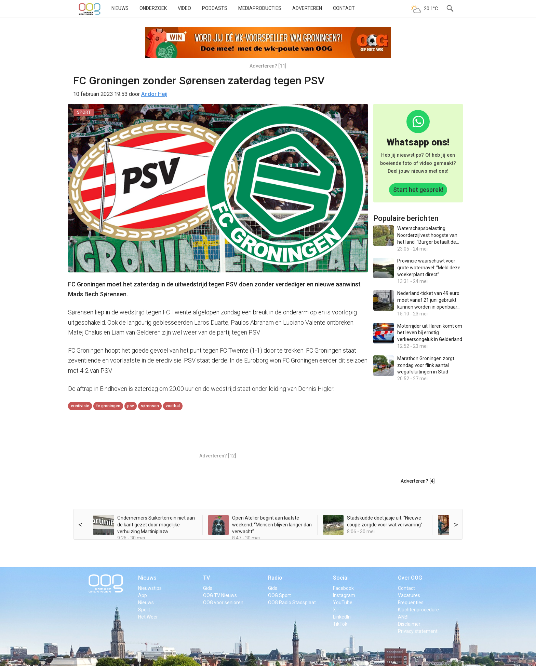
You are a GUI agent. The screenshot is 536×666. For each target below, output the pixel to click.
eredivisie (80, 405)
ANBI (403, 617)
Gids (207, 588)
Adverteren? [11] (268, 66)
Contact (344, 8)
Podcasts (214, 8)
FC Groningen (108, 405)
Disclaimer (409, 624)
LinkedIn (342, 617)
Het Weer (148, 617)
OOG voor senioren (223, 602)
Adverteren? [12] (217, 455)
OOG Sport (279, 595)
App (142, 595)
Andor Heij (154, 94)
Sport (144, 609)
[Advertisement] (217, 432)
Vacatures (409, 595)
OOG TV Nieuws (220, 595)
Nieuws (120, 8)
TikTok (340, 624)
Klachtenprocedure (418, 609)
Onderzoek (153, 8)
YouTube (342, 602)
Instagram (344, 595)
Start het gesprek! (418, 189)
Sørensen (150, 405)
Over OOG (410, 578)
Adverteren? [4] (418, 481)
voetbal (173, 405)
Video (184, 8)
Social (341, 578)
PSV (130, 405)
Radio (275, 578)
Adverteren (307, 8)
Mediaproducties (259, 8)
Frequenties (411, 602)
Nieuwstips (150, 588)
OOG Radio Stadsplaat (292, 602)
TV (206, 578)
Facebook (343, 588)
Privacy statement (418, 631)
